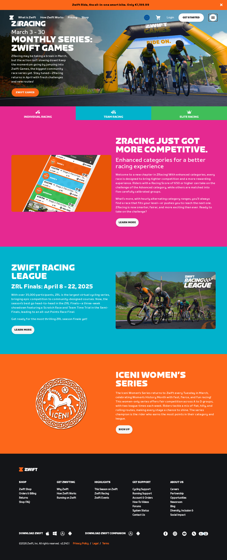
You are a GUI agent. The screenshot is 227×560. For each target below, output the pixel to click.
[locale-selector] (147, 18)
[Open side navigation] (213, 18)
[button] (221, 5)
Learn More (127, 222)
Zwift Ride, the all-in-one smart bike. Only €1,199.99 (110, 5)
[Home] (11, 18)
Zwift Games (25, 92)
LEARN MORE (23, 329)
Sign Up (124, 429)
